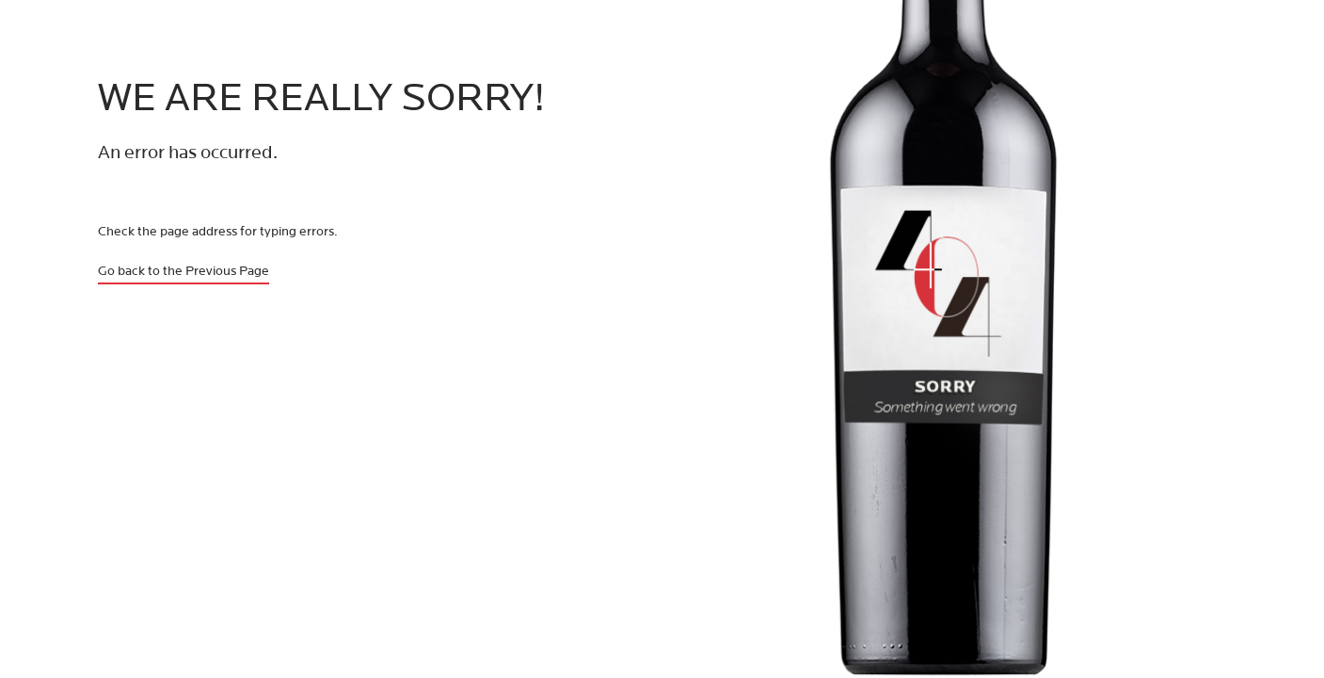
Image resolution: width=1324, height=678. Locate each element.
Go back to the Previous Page (183, 271)
